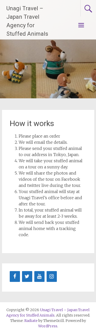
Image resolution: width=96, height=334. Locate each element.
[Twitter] (27, 276)
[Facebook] (15, 276)
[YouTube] (39, 276)
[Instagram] (52, 276)
